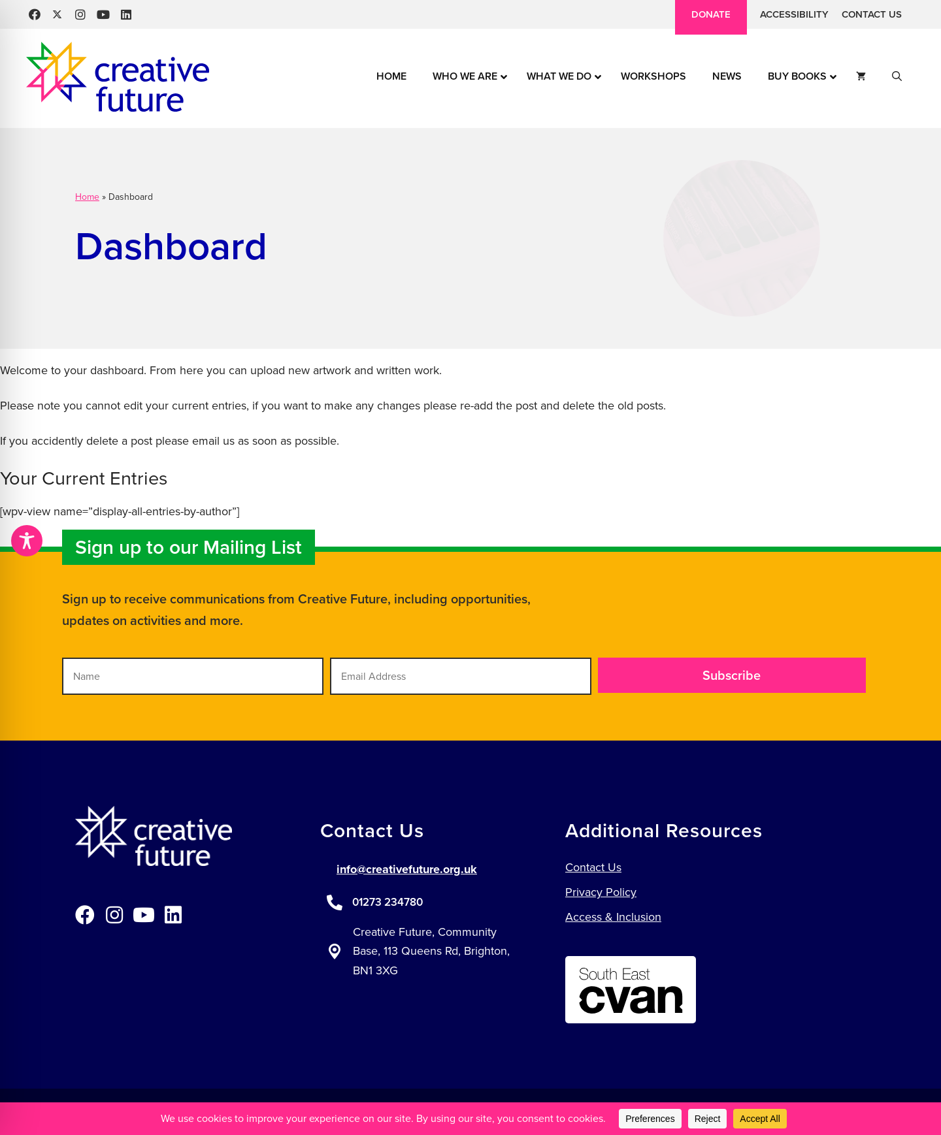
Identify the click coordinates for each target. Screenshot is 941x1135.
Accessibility (794, 14)
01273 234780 (387, 902)
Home (87, 197)
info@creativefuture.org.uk (407, 869)
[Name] (192, 676)
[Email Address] (460, 676)
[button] (34, 15)
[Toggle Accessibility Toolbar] (27, 541)
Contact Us (872, 14)
